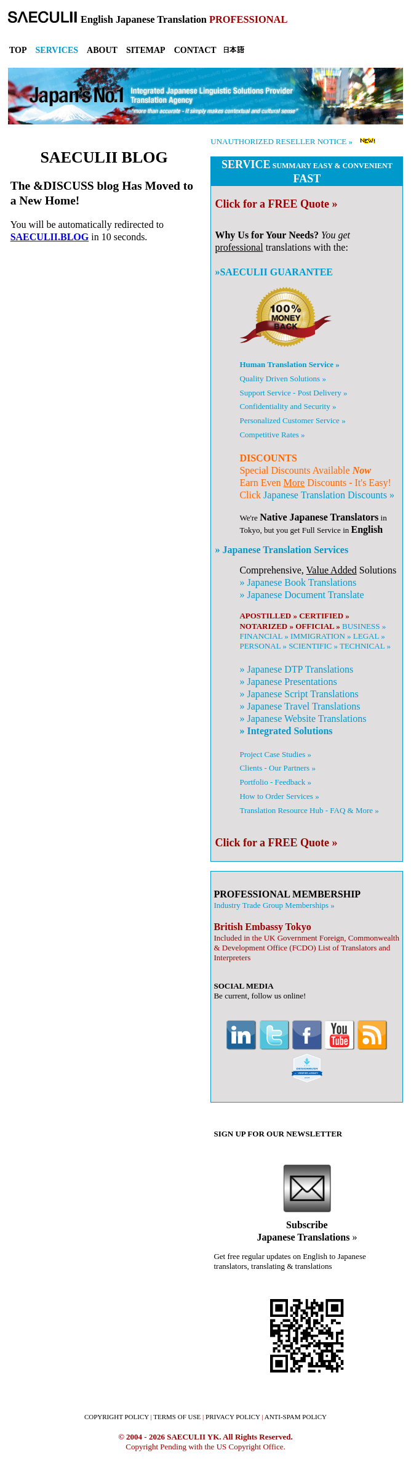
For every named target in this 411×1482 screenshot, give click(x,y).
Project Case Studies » (275, 754)
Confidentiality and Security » (287, 406)
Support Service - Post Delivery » (293, 392)
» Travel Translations (299, 706)
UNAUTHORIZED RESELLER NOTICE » (281, 141)
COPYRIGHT (116, 1416)
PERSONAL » (262, 645)
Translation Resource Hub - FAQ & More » (308, 810)
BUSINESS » (364, 626)
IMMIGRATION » (320, 636)
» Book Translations (297, 582)
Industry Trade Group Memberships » (273, 905)
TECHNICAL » (365, 645)
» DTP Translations (296, 669)
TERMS (177, 1416)
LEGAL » (369, 636)
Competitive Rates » (272, 434)
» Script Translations (298, 694)
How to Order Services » (279, 796)
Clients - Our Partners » (277, 767)
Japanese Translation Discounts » (328, 495)
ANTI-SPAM (296, 1416)
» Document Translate (301, 594)
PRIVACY (233, 1416)
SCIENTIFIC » (313, 645)
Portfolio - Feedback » (275, 782)
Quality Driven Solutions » (282, 378)
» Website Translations (302, 718)
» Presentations (288, 681)
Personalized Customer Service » (292, 420)
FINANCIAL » (263, 636)
